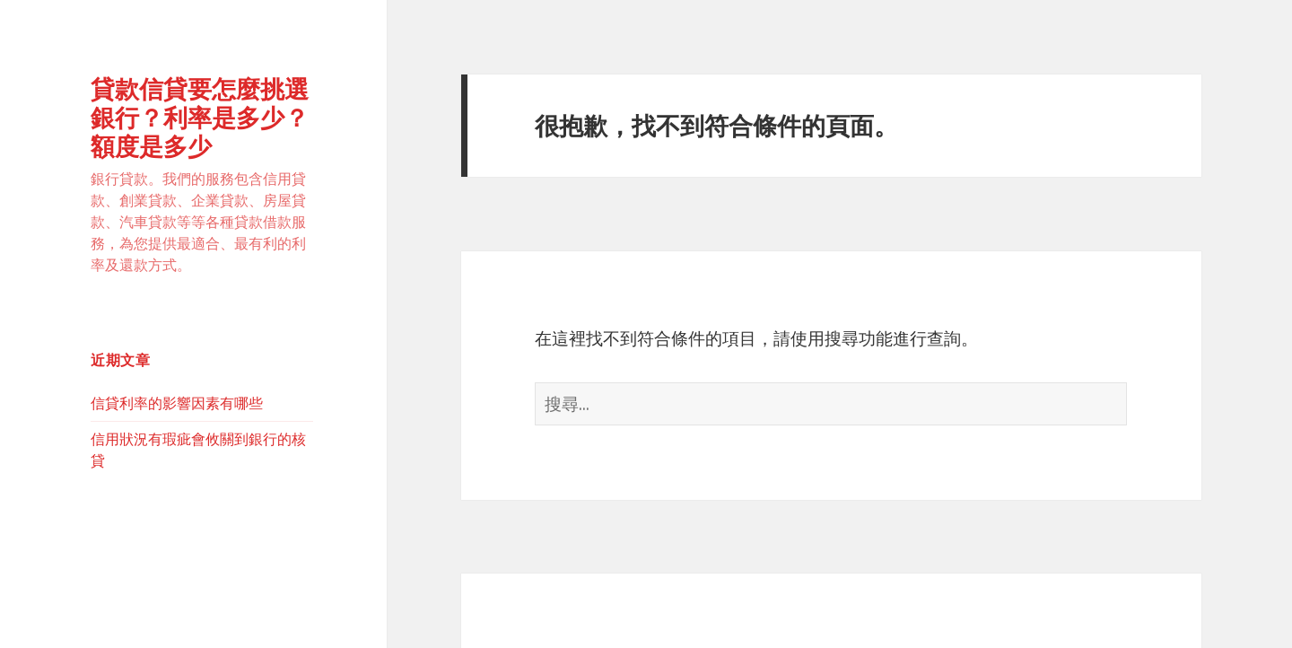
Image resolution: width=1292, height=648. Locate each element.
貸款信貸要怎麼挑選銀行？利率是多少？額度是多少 (200, 117)
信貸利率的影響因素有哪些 (177, 403)
